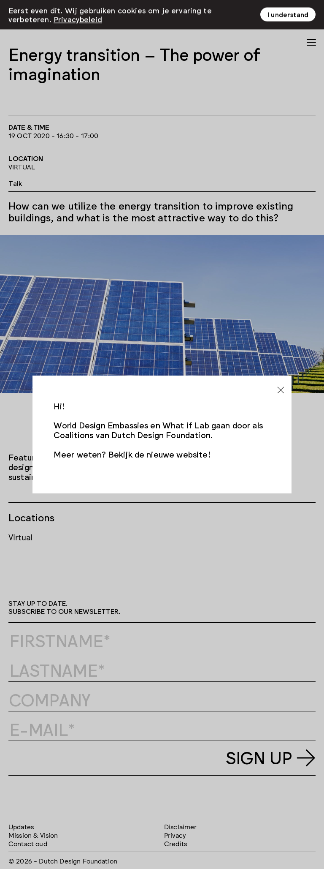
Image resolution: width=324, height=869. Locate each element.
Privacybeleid (78, 6)
